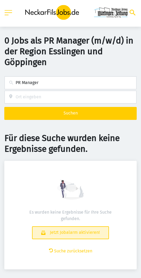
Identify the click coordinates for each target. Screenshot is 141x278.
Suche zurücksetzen (70, 250)
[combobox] (70, 82)
